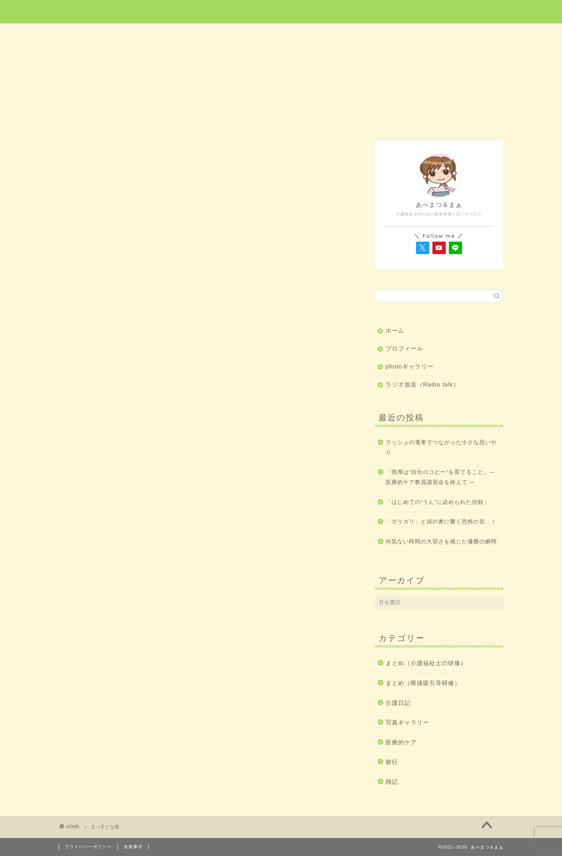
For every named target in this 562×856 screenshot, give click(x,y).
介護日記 (370, 34)
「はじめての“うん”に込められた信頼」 (437, 502)
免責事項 (133, 846)
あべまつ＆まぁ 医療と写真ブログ (281, 11)
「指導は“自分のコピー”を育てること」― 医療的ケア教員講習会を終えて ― (440, 477)
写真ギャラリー (407, 722)
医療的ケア (192, 34)
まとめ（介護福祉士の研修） (426, 663)
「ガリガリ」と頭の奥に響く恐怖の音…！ (441, 522)
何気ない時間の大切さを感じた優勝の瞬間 (441, 542)
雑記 (459, 34)
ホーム (103, 34)
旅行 (281, 34)
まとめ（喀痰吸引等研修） (423, 683)
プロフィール (404, 348)
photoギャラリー (410, 366)
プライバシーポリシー (88, 846)
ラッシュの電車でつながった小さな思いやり (441, 448)
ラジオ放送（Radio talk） (423, 384)
